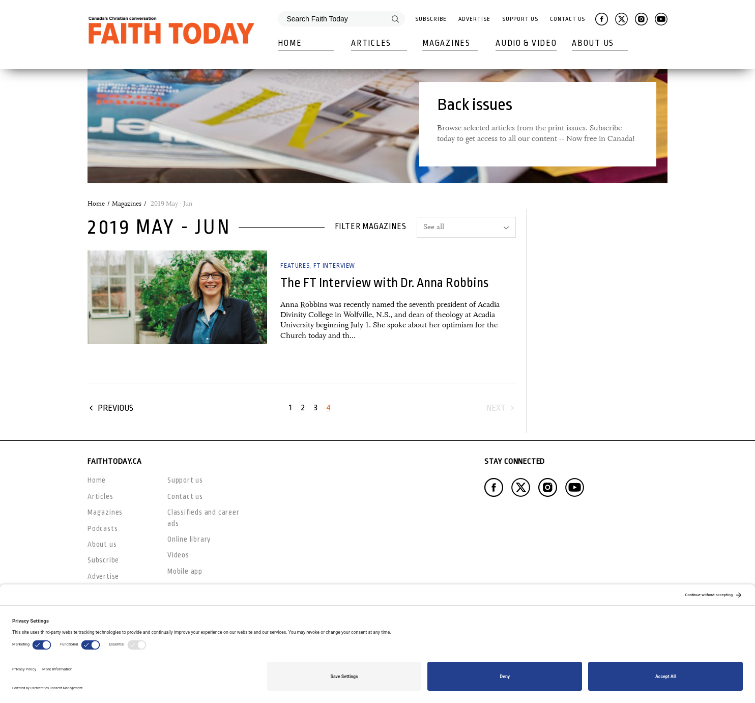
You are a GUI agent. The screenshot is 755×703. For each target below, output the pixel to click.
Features (294, 265)
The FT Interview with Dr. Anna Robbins (384, 282)
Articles (371, 43)
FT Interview (334, 265)
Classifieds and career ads (203, 517)
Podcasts (103, 528)
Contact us (185, 496)
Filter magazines (370, 226)
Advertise (474, 19)
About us (102, 544)
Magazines (446, 43)
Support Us (520, 19)
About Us (593, 43)
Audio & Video (526, 43)
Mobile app (184, 571)
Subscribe (430, 19)
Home (290, 43)
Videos (178, 555)
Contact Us (567, 19)
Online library (189, 539)
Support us (185, 480)
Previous (115, 408)
